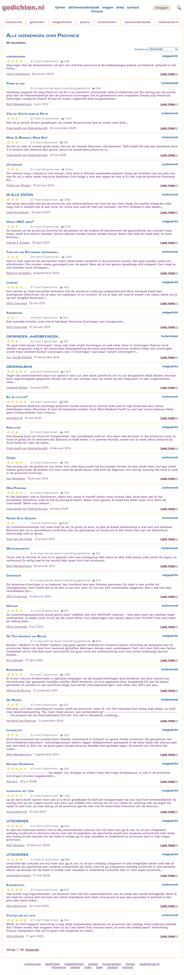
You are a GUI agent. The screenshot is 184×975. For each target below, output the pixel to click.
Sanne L (12, 781)
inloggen (161, 7)
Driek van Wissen (18, 185)
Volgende (32, 949)
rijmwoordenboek (137, 22)
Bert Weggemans (18, 104)
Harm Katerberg (18, 74)
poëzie (85, 22)
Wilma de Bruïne (18, 690)
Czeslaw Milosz (17, 387)
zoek (99, 967)
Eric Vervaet (14, 660)
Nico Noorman (16, 906)
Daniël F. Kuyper (18, 242)
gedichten (37, 22)
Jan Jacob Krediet (19, 357)
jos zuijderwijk (16, 811)
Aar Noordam (15, 478)
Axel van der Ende (19, 539)
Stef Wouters (15, 845)
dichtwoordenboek (83, 7)
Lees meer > (169, 74)
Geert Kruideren (17, 212)
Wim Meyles (15, 936)
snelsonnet (14, 22)
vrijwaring (58, 967)
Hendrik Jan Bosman (21, 720)
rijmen (60, 7)
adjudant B (14, 418)
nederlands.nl (168, 22)
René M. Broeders (18, 273)
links (120, 7)
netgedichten (62, 22)
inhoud (97, 11)
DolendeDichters (18, 875)
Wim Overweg (16, 303)
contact (133, 7)
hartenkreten (107, 22)
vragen (107, 7)
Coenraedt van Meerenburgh (27, 128)
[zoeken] (178, 7)
